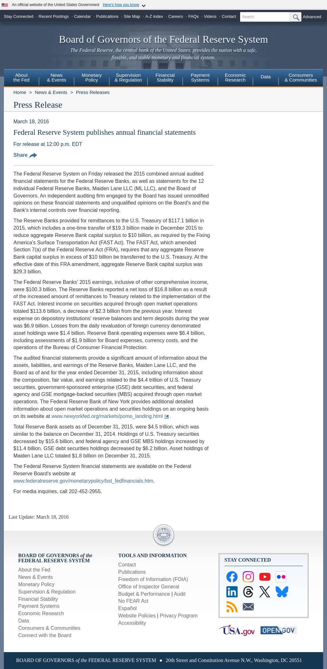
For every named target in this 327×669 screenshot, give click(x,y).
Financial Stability (38, 599)
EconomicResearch (235, 77)
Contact (229, 16)
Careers (175, 16)
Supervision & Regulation (47, 591)
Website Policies (137, 615)
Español (127, 608)
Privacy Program (178, 615)
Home (19, 92)
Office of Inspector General (148, 586)
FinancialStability (165, 77)
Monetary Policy (36, 584)
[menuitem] (21, 78)
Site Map (132, 16)
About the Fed (34, 569)
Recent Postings (54, 16)
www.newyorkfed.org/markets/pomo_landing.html (107, 416)
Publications (107, 16)
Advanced (312, 16)
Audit (179, 594)
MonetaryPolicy (92, 77)
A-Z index (154, 16)
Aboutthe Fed (21, 77)
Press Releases (93, 92)
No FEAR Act (133, 601)
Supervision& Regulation (128, 77)
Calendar (82, 16)
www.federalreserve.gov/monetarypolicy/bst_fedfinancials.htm (83, 481)
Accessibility (132, 623)
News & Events (51, 92)
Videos (210, 16)
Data (266, 76)
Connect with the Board (44, 635)
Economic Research (41, 613)
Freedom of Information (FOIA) (153, 579)
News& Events (56, 77)
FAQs (193, 16)
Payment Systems (38, 606)
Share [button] (25, 155)
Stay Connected (19, 16)
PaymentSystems (200, 77)
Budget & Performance (144, 594)
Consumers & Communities (301, 77)
